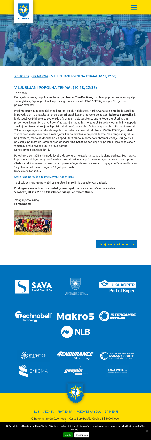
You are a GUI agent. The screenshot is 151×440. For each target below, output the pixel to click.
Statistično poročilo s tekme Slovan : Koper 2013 (44, 176)
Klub (36, 411)
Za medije (111, 411)
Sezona (48, 411)
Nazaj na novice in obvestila (116, 244)
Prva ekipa (65, 411)
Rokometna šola (88, 411)
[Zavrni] (146, 431)
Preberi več (82, 435)
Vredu (68, 435)
